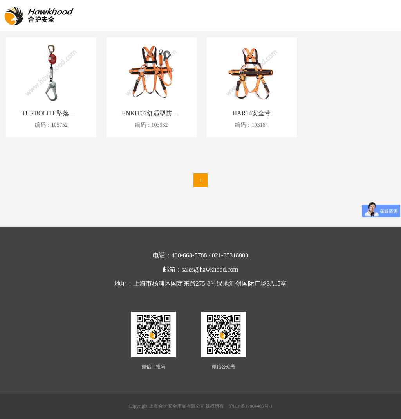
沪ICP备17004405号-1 (250, 406)
